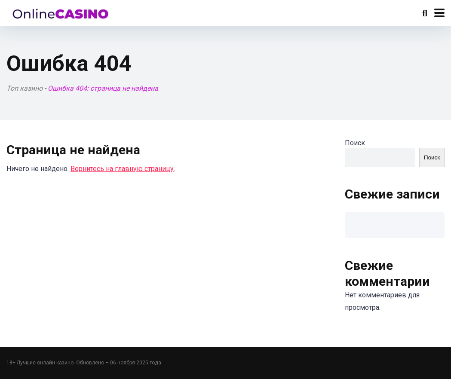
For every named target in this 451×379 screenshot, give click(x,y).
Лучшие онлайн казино (45, 363)
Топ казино (24, 88)
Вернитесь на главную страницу (122, 169)
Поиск (355, 143)
